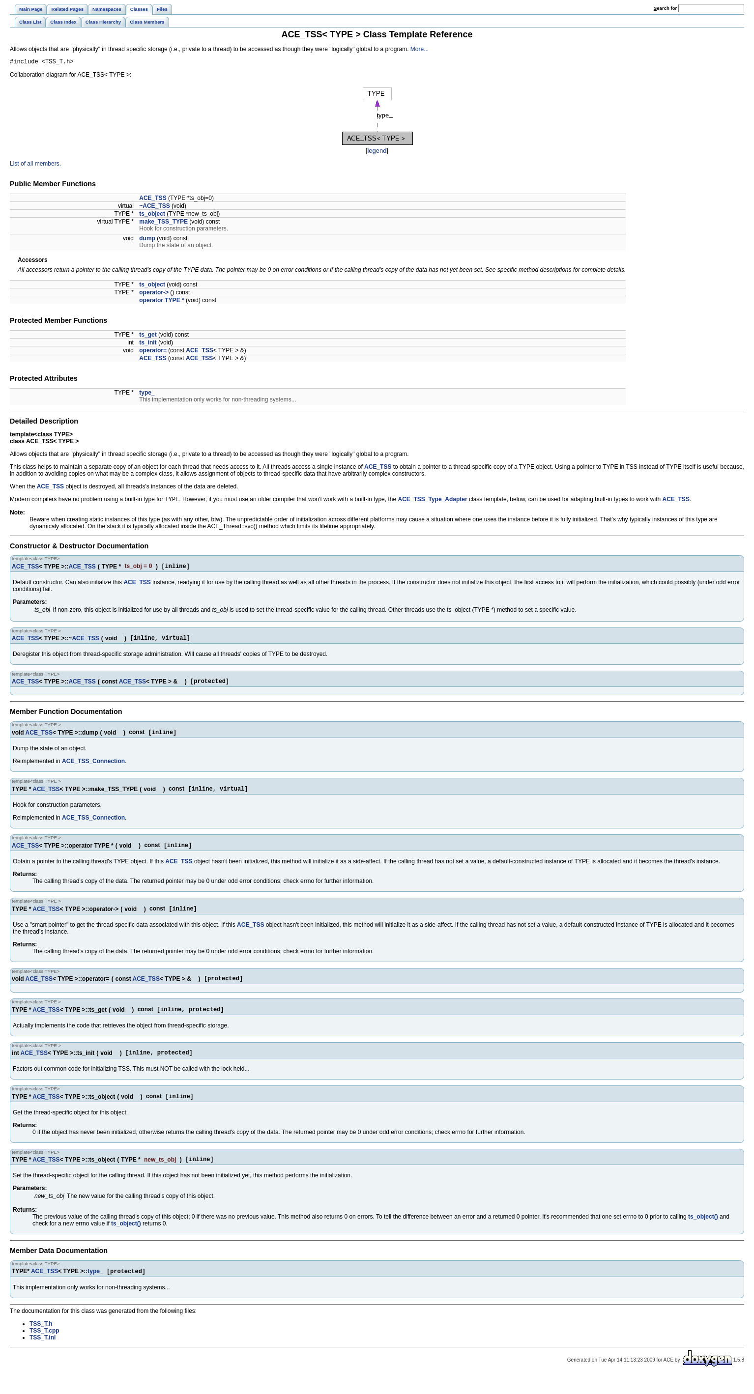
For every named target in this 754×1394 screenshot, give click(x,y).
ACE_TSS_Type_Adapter (432, 501)
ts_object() (703, 1233)
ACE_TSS (152, 199)
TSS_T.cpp (44, 1348)
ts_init (147, 344)
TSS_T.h (41, 1341)
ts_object (152, 215)
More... (419, 49)
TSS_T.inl (42, 1355)
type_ (146, 394)
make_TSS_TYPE (163, 223)
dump (147, 239)
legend (376, 152)
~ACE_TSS (154, 207)
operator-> (154, 293)
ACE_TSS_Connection (93, 768)
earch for (665, 8)
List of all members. (35, 165)
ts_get (147, 336)
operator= (153, 351)
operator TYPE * (161, 301)
